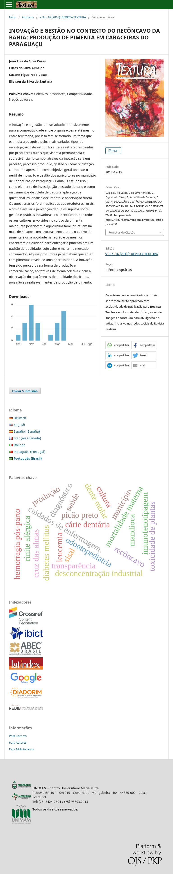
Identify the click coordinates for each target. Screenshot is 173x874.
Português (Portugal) (29, 451)
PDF (115, 151)
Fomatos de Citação (122, 232)
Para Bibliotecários (21, 749)
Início (12, 17)
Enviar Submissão (25, 391)
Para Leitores (18, 736)
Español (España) (27, 431)
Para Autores (17, 742)
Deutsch (20, 418)
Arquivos (28, 17)
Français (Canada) (27, 438)
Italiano (19, 445)
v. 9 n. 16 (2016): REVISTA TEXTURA (62, 17)
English (19, 424)
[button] (118, 345)
